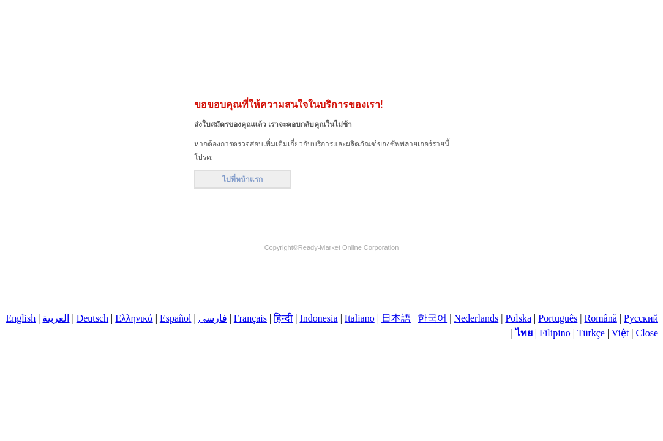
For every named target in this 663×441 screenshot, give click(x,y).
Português (557, 318)
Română (600, 318)
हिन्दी (283, 318)
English (21, 318)
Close (647, 333)
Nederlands (476, 318)
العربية (55, 318)
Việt (620, 333)
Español (176, 318)
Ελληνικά (133, 318)
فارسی (212, 318)
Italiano (360, 318)
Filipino (555, 333)
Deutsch (92, 318)
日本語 (396, 318)
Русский (641, 318)
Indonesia (318, 318)
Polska (518, 318)
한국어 (432, 318)
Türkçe (591, 333)
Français (250, 318)
